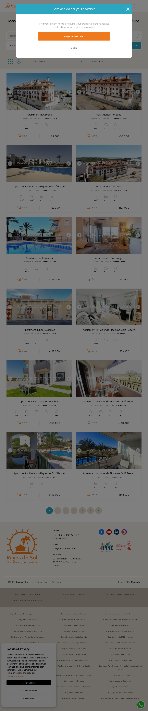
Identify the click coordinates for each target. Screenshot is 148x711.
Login (74, 48)
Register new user (74, 36)
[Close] (128, 9)
